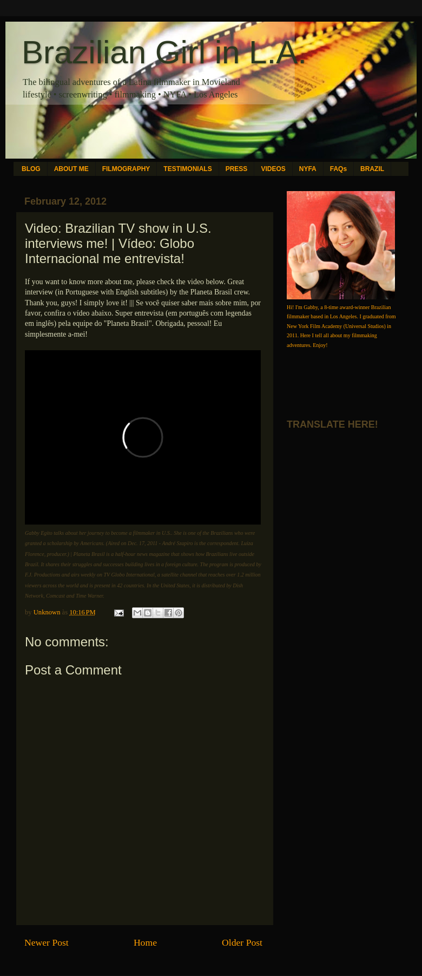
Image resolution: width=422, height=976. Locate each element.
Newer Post (46, 942)
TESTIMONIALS (187, 169)
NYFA (307, 169)
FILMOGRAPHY (126, 169)
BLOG (31, 169)
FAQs (338, 169)
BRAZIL (372, 169)
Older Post (242, 942)
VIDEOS (273, 169)
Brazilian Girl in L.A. (164, 52)
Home (145, 942)
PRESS (237, 169)
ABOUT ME (71, 169)
